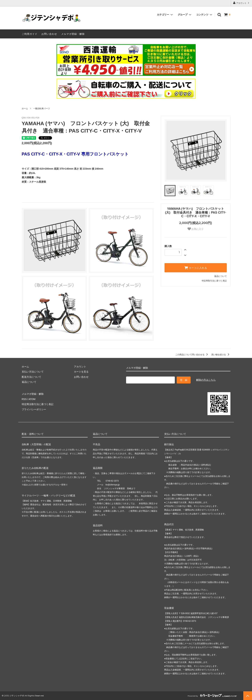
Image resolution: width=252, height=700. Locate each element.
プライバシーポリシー (34, 409)
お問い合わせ (49, 34)
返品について (220, 276)
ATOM (32, 399)
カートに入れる (195, 268)
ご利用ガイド (29, 34)
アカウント (241, 2)
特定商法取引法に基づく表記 (37, 404)
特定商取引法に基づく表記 (214, 280)
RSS (24, 399)
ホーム (25, 108)
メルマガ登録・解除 (73, 34)
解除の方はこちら (206, 379)
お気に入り (195, 229)
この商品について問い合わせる (192, 354)
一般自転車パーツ (41, 108)
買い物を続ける (220, 354)
